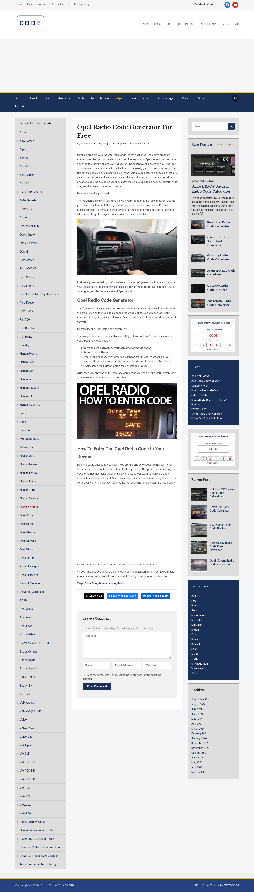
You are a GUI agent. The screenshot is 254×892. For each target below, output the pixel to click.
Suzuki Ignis (27, 677)
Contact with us (60, 4)
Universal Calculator (32, 592)
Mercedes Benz (30, 438)
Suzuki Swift (27, 685)
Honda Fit (26, 379)
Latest (19, 106)
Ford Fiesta (27, 285)
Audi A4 (24, 166)
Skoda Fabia (27, 634)
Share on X (95, 596)
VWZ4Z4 (25, 813)
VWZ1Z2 (25, 796)
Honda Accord (28, 353)
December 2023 (200, 743)
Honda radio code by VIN (204, 390)
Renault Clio (27, 558)
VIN (236, 24)
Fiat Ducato (27, 328)
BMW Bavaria (28, 200)
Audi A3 (24, 158)
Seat (133, 98)
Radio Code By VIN (91, 143)
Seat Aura (26, 617)
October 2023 (199, 752)
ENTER (225, 24)
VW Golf (25, 753)
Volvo (186, 98)
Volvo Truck (27, 728)
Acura (23, 132)
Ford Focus (27, 302)
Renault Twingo (29, 575)
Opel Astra (26, 515)
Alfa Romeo (27, 141)
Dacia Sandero (29, 243)
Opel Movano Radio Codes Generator (222, 562)
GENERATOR (186, 24)
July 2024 (196, 709)
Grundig (24, 345)
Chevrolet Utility (29, 226)
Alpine (24, 149)
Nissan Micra (28, 481)
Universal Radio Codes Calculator (40, 847)
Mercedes (64, 98)
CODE (157, 24)
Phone (195, 639)
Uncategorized (120, 143)
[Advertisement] (127, 65)
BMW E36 (26, 209)
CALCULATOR (207, 24)
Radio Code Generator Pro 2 (37, 838)
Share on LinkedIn (157, 596)
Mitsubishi (86, 98)
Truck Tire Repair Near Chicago (39, 864)
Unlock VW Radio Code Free (206, 418)
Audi (18, 98)
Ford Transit (27, 311)
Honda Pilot (27, 396)
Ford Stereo (27, 260)
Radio (120, 583)
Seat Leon (26, 626)
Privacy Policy (81, 4)
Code (88, 583)
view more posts (226, 144)
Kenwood (25, 430)
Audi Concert (27, 175)
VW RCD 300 (28, 762)
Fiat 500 (25, 319)
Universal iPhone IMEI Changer (39, 855)
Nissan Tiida (27, 489)
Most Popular (202, 144)
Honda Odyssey (30, 387)
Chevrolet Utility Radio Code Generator (218, 241)
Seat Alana (26, 609)
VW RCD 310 (28, 770)
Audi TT (24, 183)
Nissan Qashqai (29, 498)
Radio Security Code (32, 821)
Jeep (48, 98)
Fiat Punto (26, 336)
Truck (194, 658)
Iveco (23, 413)
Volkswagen (167, 98)
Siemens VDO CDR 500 (34, 643)
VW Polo (25, 787)
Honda (33, 98)
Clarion (24, 217)
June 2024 (197, 714)
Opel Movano (28, 541)
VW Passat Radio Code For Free (220, 526)
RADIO (145, 24)
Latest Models (199, 395)
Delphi (24, 251)
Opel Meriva (27, 532)
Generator (104, 583)
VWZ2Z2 (25, 804)
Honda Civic (27, 362)
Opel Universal (29, 507)
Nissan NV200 (29, 473)
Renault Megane (30, 583)
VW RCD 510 (28, 779)
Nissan (105, 98)
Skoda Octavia (28, 651)
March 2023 (198, 772)
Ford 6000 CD (28, 268)
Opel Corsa (27, 524)
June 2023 (197, 757)
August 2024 (198, 704)
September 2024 (200, 699)
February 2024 (199, 733)
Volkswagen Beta (30, 711)
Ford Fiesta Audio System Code (39, 294)
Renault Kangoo (29, 566)
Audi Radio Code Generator (206, 380)
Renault (195, 644)
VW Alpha (26, 745)
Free (94, 583)
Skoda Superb (28, 668)
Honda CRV (27, 370)
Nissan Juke (27, 455)
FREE (170, 24)
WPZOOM (231, 885)
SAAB (23, 600)
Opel (120, 98)
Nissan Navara (29, 464)
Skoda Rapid (27, 660)
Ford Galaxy (27, 277)
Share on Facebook (124, 596)
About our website (37, 4)
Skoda (147, 98)
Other (201, 98)
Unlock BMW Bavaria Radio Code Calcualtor (222, 493)
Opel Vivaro (27, 549)
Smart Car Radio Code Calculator (220, 508)
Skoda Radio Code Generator (207, 413)
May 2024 (196, 719)
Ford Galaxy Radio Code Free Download (221, 546)
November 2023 (200, 747)
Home (18, 4)
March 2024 (198, 728)
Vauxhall (25, 694)
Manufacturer (199, 615)
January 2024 (199, 738)
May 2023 (196, 762)
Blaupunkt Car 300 (31, 192)
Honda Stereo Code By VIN (36, 830)
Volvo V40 (26, 736)
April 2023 (197, 767)
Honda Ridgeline (30, 404)
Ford (193, 600)
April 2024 (197, 723)
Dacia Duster (28, 234)
